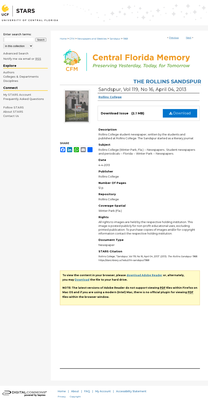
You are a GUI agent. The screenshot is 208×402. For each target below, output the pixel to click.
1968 (125, 38)
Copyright (75, 396)
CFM (71, 38)
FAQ (87, 391)
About (75, 391)
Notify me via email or (22, 58)
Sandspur (115, 38)
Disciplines (10, 80)
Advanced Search (15, 53)
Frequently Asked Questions (23, 99)
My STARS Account (17, 94)
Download (180, 113)
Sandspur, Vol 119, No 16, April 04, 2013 (142, 89)
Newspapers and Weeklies (92, 38)
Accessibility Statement (131, 391)
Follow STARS (13, 107)
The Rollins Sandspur (167, 81)
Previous (174, 37)
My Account (103, 391)
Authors (8, 72)
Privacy (62, 396)
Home (63, 38)
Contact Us (11, 116)
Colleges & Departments (21, 76)
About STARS (13, 111)
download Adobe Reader (144, 275)
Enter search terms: (17, 34)
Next (188, 37)
